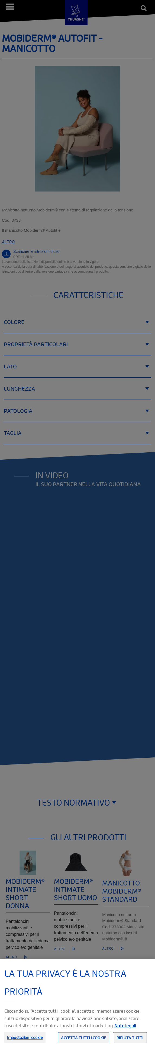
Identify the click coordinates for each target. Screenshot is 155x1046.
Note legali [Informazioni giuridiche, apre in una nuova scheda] (125, 1032)
